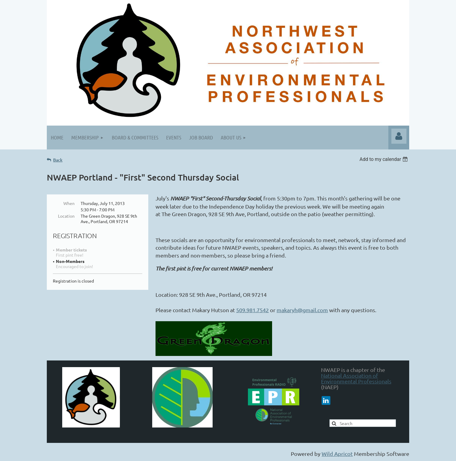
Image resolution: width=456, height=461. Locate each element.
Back (58, 160)
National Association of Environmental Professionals (356, 378)
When (69, 203)
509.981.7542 (252, 310)
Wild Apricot (337, 453)
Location (66, 216)
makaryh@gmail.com (302, 310)
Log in (398, 136)
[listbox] (384, 159)
